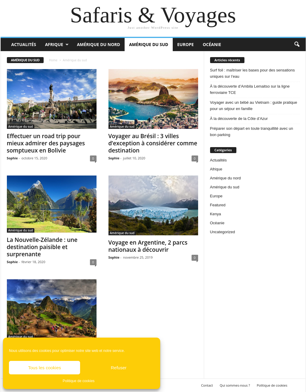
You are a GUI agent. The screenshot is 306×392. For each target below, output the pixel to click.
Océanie (212, 44)
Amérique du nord (98, 44)
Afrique (54, 44)
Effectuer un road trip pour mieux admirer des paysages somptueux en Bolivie (46, 143)
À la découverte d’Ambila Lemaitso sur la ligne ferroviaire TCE (250, 89)
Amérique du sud (148, 44)
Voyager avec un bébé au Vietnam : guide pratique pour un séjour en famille (253, 105)
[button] (296, 44)
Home (53, 60)
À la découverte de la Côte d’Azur (239, 118)
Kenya (215, 214)
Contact (207, 385)
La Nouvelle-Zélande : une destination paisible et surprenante (42, 247)
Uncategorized (222, 232)
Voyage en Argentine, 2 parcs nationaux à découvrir (148, 246)
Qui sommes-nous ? (235, 385)
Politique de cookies (79, 381)
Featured (218, 205)
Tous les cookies (44, 367)
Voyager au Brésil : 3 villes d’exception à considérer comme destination (152, 143)
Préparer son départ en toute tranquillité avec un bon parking (251, 131)
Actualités (23, 44)
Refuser (119, 367)
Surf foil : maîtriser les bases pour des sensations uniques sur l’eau (252, 73)
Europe (185, 44)
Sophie (12, 158)
